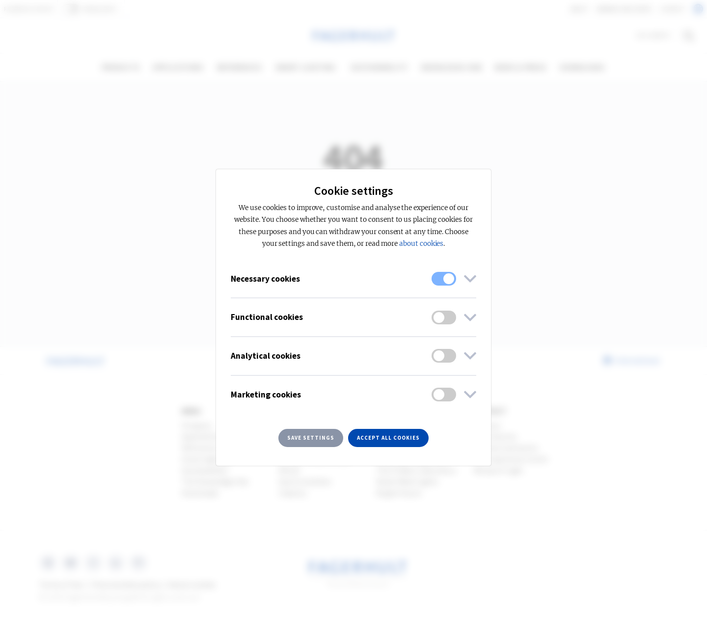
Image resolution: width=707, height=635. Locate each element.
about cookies (421, 243)
